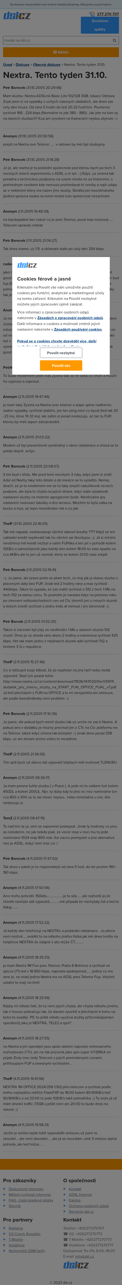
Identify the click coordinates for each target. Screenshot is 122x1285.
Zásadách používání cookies (78, 329)
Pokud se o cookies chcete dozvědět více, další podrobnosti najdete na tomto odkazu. (56, 343)
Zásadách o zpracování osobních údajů (70, 318)
